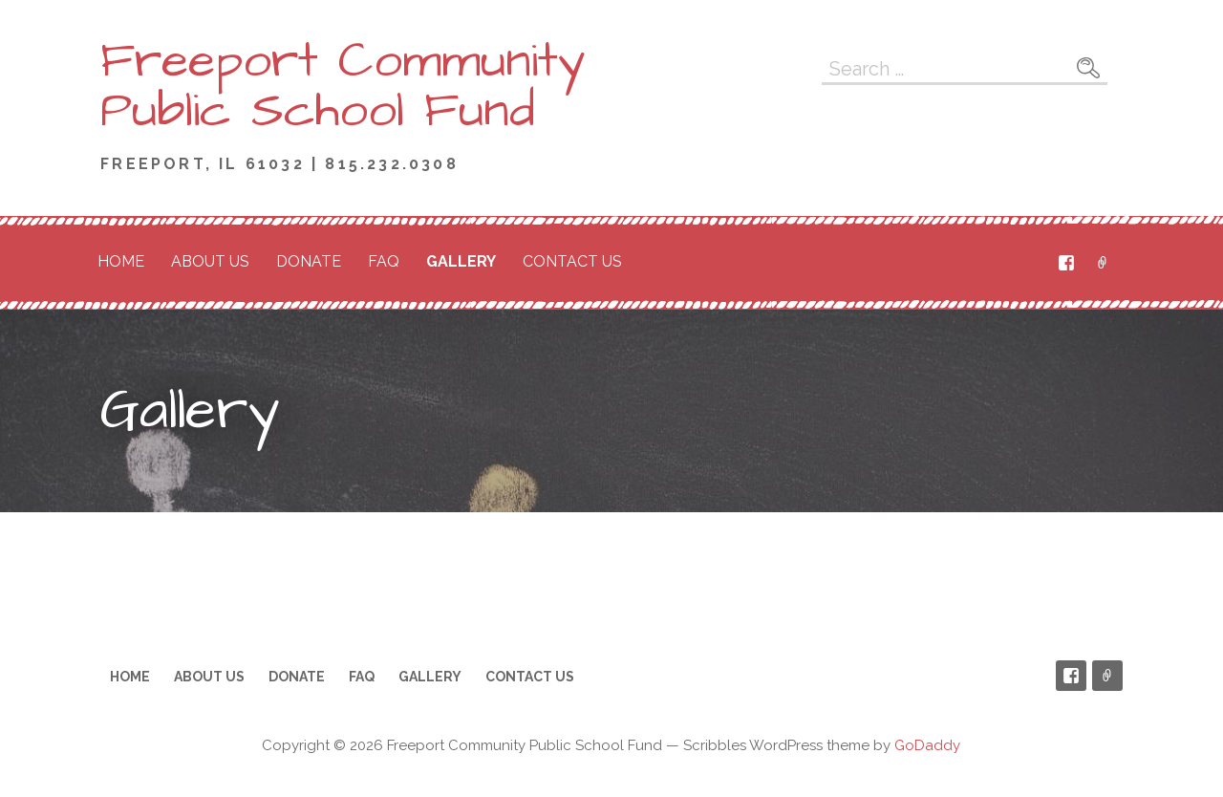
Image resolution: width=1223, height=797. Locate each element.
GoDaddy (927, 745)
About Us (210, 261)
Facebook (1066, 263)
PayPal (1102, 263)
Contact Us (572, 261)
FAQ (383, 261)
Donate (308, 261)
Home (120, 261)
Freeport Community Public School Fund (343, 86)
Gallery (461, 261)
